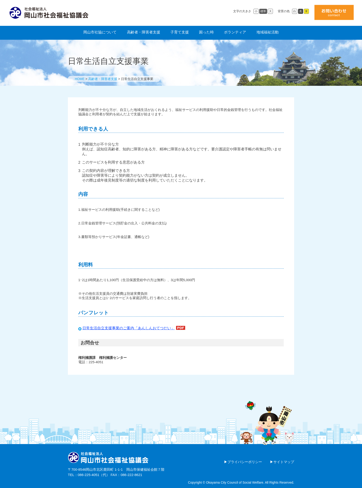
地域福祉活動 (267, 32)
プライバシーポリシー (244, 462)
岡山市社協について (100, 32)
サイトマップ (283, 462)
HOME (79, 79)
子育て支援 (179, 32)
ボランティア (235, 32)
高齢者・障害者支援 (143, 32)
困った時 (206, 32)
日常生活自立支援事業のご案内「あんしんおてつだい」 (128, 328)
